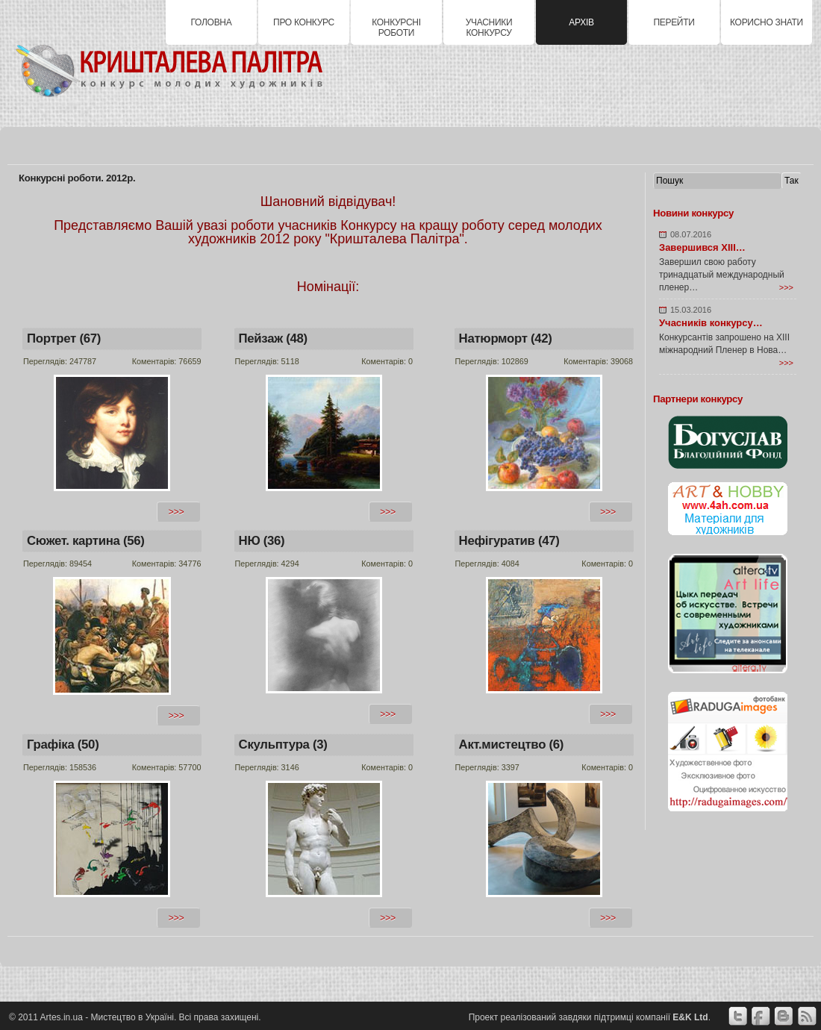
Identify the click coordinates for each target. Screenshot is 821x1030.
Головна (211, 22)
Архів (581, 22)
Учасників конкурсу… (711, 322)
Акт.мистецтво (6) (511, 744)
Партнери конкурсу (698, 399)
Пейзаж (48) (273, 338)
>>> (786, 287)
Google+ (807, 1016)
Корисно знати (766, 22)
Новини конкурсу (693, 213)
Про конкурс (303, 22)
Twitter (737, 1016)
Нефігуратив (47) (509, 541)
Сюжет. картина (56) (86, 541)
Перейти (673, 22)
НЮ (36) (262, 541)
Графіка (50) (63, 744)
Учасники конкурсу (489, 27)
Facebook (760, 1016)
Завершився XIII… (702, 247)
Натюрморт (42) (505, 338)
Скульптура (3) (283, 744)
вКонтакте (783, 1016)
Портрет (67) (64, 338)
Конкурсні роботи (396, 27)
